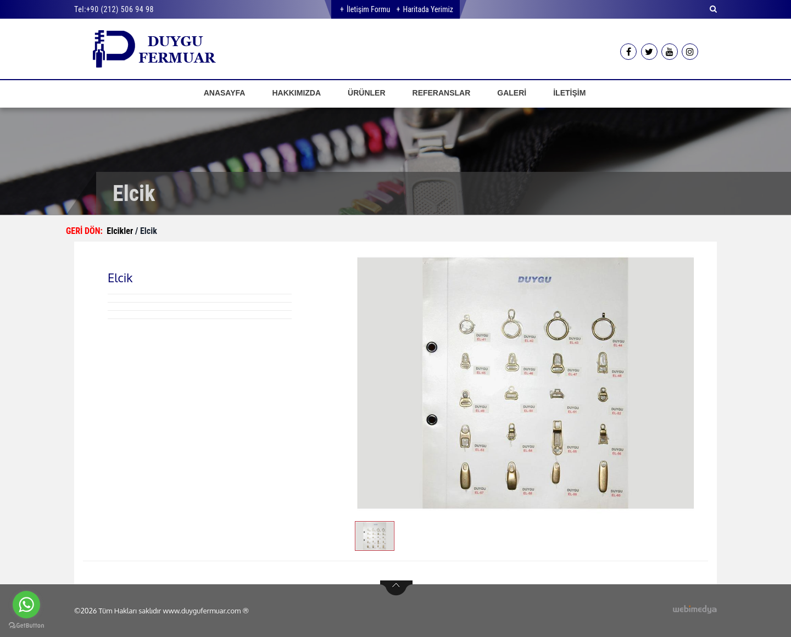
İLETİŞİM (569, 92)
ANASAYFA (225, 92)
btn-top (396, 588)
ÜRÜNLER (366, 92)
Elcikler (121, 231)
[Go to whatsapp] (26, 604)
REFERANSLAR (442, 92)
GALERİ (511, 92)
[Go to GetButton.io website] (26, 625)
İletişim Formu (368, 9)
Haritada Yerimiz (428, 9)
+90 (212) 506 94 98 (120, 9)
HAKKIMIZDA (296, 92)
